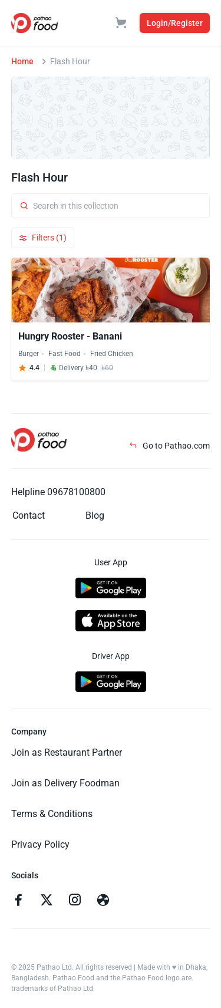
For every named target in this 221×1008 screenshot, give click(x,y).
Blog (94, 515)
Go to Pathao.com (169, 445)
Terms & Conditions (52, 813)
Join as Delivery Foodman (65, 783)
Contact (28, 515)
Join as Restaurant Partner (66, 752)
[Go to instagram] (75, 901)
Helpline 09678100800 (58, 492)
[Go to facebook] (18, 901)
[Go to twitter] (46, 901)
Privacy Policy (40, 844)
